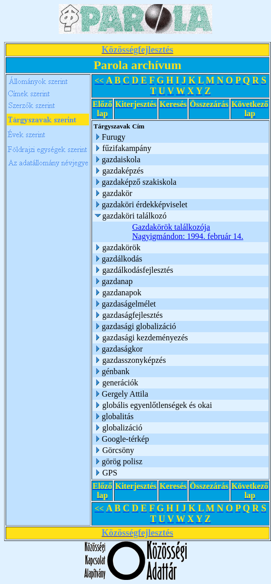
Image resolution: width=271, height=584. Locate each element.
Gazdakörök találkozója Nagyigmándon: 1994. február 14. (187, 232)
